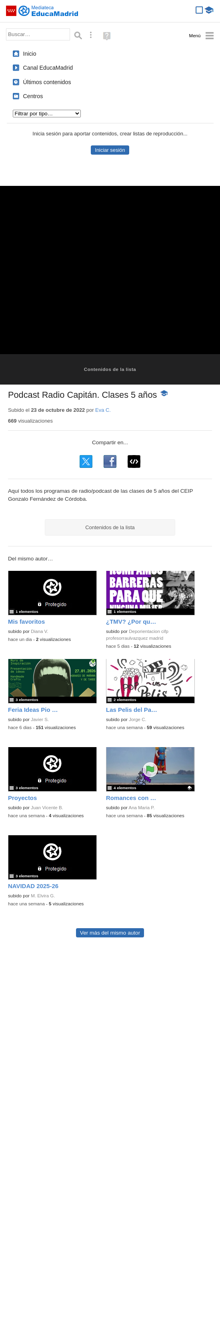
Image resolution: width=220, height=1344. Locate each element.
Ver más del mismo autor (110, 933)
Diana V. (39, 631)
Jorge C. (137, 719)
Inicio (29, 53)
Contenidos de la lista (110, 369)
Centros (33, 96)
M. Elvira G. (43, 895)
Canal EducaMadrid (48, 67)
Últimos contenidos (47, 82)
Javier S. (40, 719)
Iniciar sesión (110, 150)
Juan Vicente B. (47, 807)
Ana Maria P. (142, 807)
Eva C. (103, 410)
